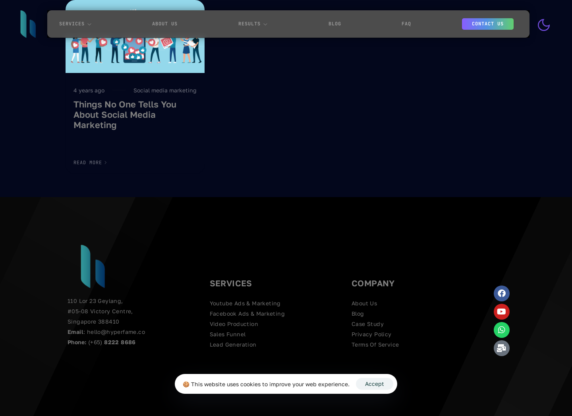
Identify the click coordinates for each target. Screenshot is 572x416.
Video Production (234, 323)
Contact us (488, 24)
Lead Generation (233, 344)
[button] (90, 162)
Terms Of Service (375, 344)
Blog (335, 24)
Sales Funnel (228, 334)
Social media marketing (165, 90)
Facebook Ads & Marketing (247, 313)
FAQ (406, 24)
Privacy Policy (372, 334)
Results (253, 24)
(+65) (96, 342)
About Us (165, 24)
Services (75, 24)
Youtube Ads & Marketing (245, 303)
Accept (374, 383)
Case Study (368, 323)
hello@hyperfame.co (116, 331)
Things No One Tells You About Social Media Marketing (124, 114)
